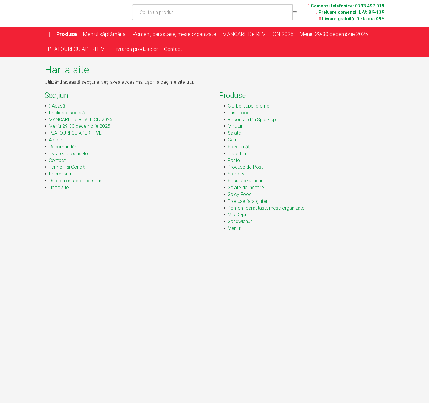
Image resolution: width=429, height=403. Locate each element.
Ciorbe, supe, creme (248, 106)
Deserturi (237, 153)
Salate (234, 133)
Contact (173, 49)
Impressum (61, 174)
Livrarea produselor (135, 49)
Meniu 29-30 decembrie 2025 (333, 34)
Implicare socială (67, 113)
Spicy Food (240, 194)
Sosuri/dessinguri (245, 180)
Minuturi (235, 126)
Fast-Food (239, 113)
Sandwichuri (240, 221)
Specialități (239, 147)
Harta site (59, 187)
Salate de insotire (246, 187)
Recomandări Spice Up (252, 119)
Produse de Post (245, 167)
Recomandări (63, 147)
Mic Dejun (238, 214)
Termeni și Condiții (67, 167)
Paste (234, 160)
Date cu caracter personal (76, 180)
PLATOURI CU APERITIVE (77, 49)
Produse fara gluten (248, 201)
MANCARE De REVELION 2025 (257, 34)
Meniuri (235, 228)
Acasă (57, 106)
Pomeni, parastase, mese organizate (174, 34)
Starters (236, 174)
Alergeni (57, 140)
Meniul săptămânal (105, 34)
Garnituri (236, 140)
